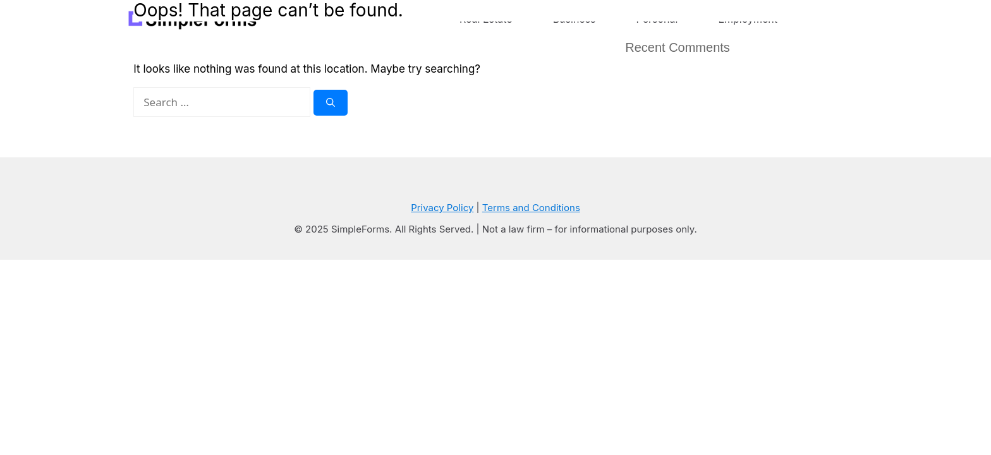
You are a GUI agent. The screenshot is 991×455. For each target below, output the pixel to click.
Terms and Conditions (531, 208)
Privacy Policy (442, 208)
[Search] (330, 103)
